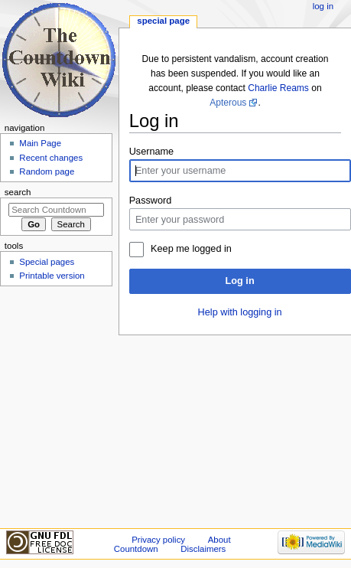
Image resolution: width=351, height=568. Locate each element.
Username (151, 151)
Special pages (46, 261)
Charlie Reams (278, 88)
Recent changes (51, 157)
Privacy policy (158, 539)
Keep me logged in (191, 248)
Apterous (228, 102)
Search (18, 192)
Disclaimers (203, 548)
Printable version (51, 275)
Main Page (40, 143)
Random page (46, 171)
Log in (240, 281)
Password (150, 200)
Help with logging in (240, 312)
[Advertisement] (56, 406)
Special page (163, 20)
